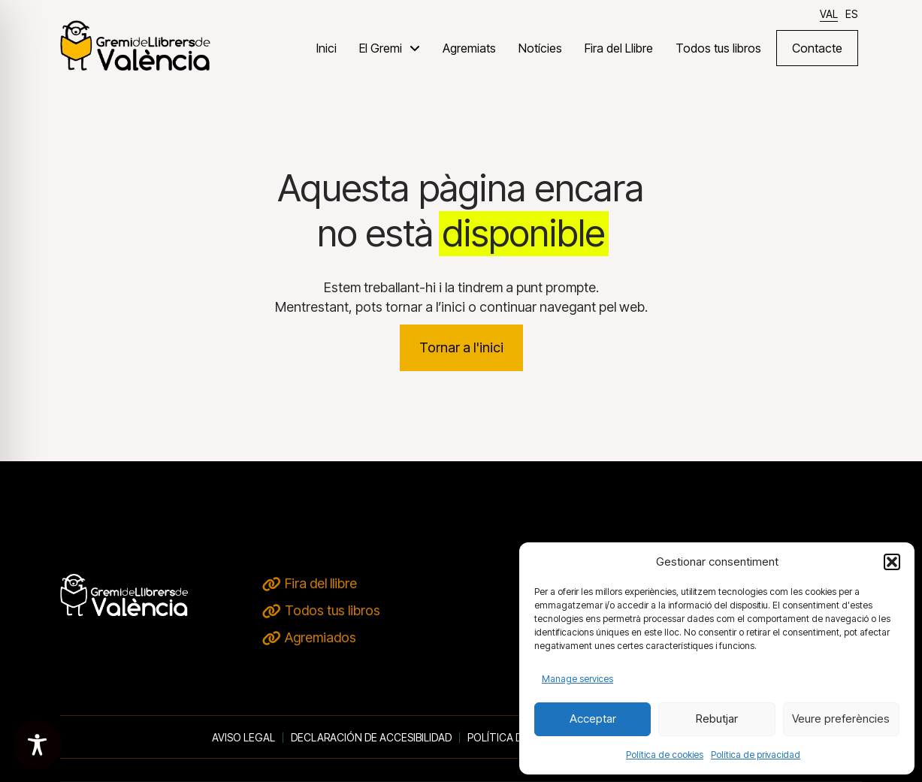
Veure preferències (841, 718)
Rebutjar (717, 718)
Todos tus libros (332, 610)
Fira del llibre (321, 583)
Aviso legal (243, 737)
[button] (891, 561)
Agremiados (320, 637)
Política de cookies (664, 754)
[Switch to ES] (851, 14)
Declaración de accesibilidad (371, 737)
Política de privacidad (755, 754)
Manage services (577, 678)
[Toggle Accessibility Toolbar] (37, 745)
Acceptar (593, 718)
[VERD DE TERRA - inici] (135, 45)
